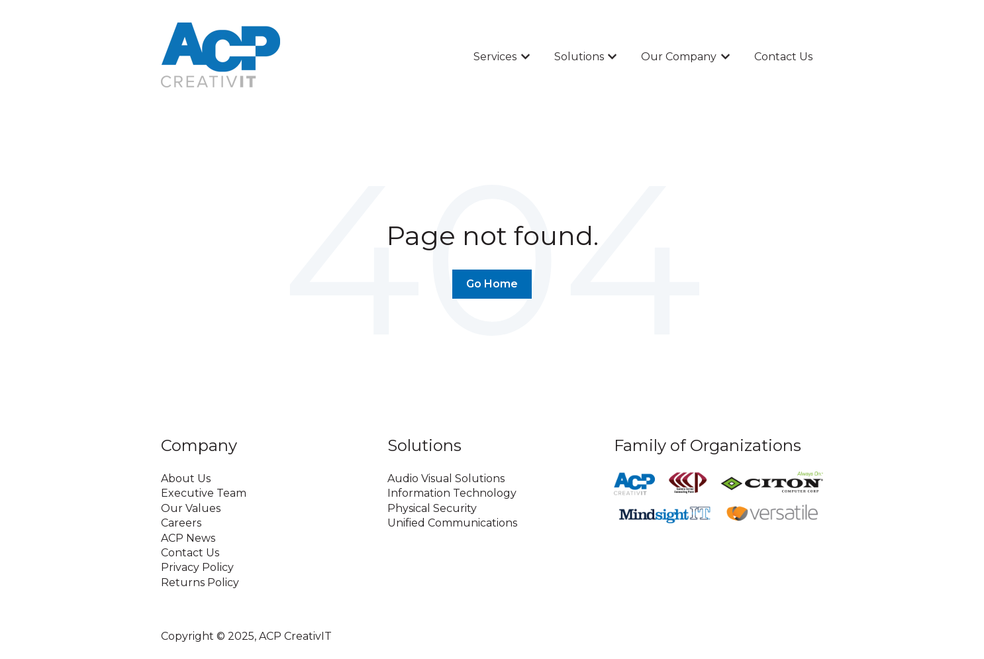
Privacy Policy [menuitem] (197, 567)
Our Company (678, 56)
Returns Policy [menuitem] (200, 582)
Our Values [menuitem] (191, 508)
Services (495, 56)
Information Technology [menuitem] (452, 493)
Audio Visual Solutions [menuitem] (446, 478)
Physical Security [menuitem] (432, 508)
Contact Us (783, 56)
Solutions (579, 56)
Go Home (492, 284)
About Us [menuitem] (186, 478)
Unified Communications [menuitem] (452, 523)
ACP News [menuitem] (188, 538)
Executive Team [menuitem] (203, 493)
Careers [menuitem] (181, 523)
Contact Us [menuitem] (190, 552)
